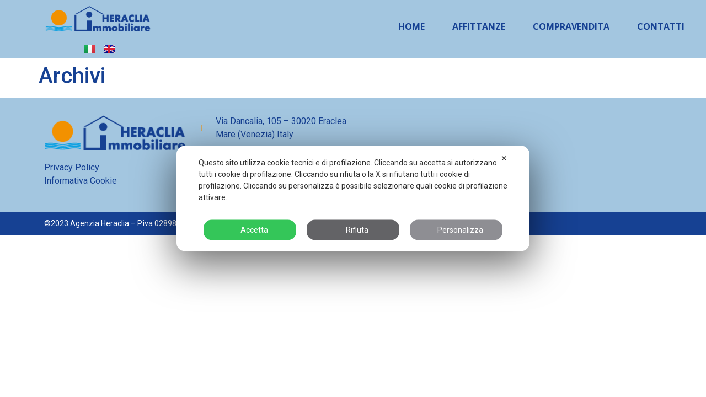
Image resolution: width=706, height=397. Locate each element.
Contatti (660, 26)
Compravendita (571, 26)
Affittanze (478, 26)
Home (411, 26)
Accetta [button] (250, 230)
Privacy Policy (71, 167)
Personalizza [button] (456, 230)
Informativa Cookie (80, 180)
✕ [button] (504, 158)
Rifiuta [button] (353, 230)
